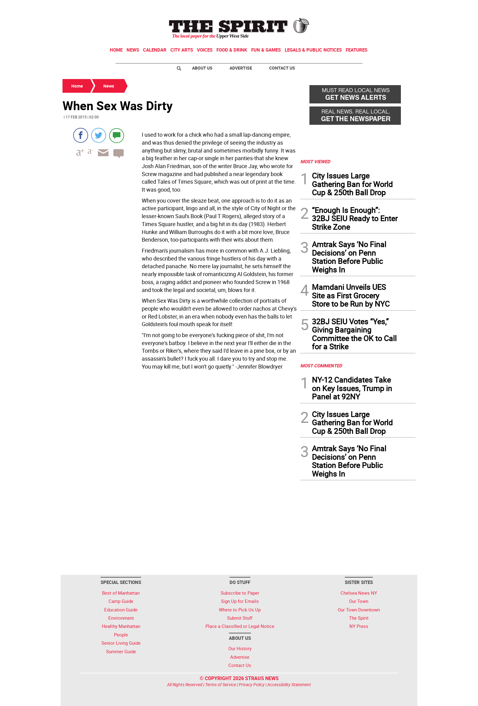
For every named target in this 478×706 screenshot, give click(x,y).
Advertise (241, 68)
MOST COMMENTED (321, 365)
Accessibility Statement (289, 684)
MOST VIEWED (315, 161)
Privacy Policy (252, 684)
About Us (202, 68)
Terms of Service (220, 684)
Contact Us (282, 68)
